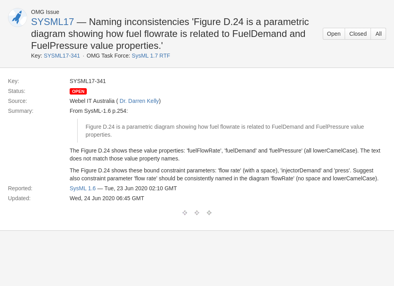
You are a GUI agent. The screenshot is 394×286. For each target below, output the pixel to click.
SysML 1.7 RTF (151, 55)
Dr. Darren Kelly (139, 101)
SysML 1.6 (83, 188)
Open (334, 34)
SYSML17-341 (62, 55)
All (378, 34)
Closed (358, 34)
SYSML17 (52, 21)
